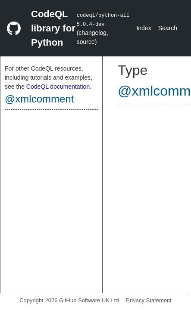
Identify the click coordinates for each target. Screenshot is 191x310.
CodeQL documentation (58, 86)
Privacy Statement (149, 300)
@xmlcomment (39, 99)
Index (143, 28)
